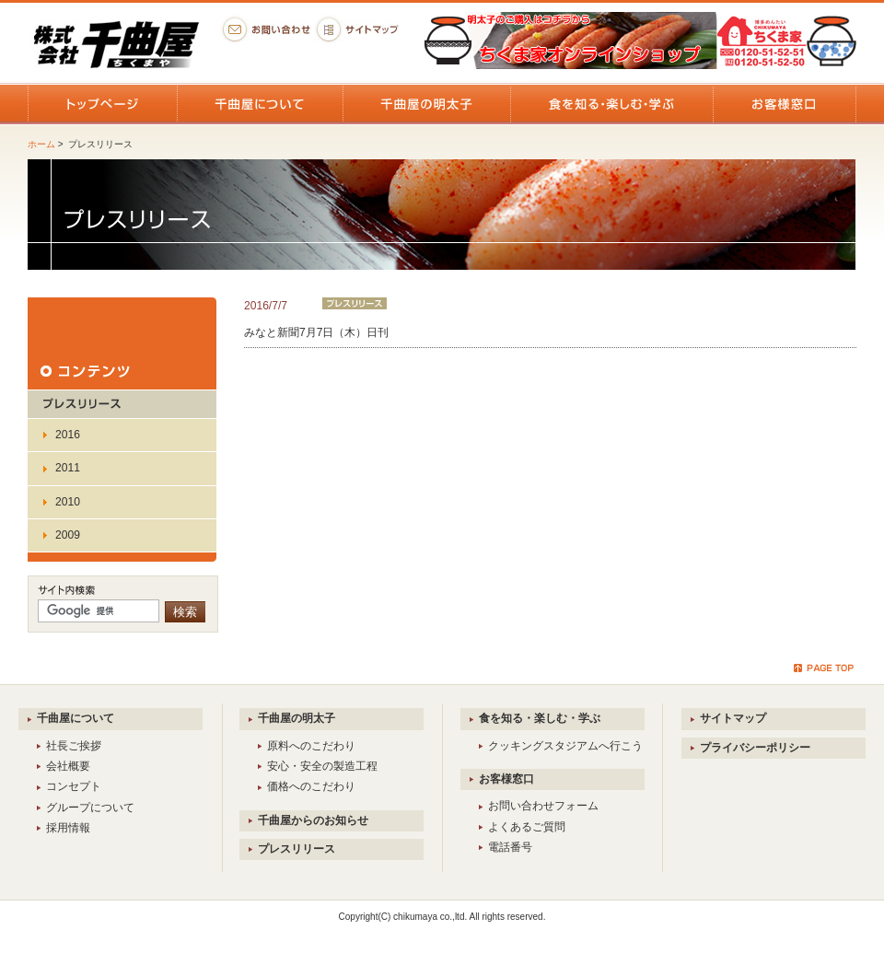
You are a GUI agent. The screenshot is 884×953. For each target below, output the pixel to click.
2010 (67, 501)
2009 (67, 535)
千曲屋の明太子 (296, 718)
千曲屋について (75, 718)
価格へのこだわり (311, 786)
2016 (67, 434)
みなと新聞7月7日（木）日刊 (316, 332)
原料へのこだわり (311, 745)
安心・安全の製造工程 (322, 766)
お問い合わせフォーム (543, 805)
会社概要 (68, 766)
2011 (67, 467)
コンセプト (73, 786)
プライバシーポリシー (755, 747)
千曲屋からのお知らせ (313, 820)
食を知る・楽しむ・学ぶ (539, 718)
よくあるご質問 (526, 826)
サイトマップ (733, 718)
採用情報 (68, 827)
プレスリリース (296, 849)
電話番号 (510, 847)
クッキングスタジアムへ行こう (565, 745)
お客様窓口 (506, 779)
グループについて (90, 807)
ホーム (41, 144)
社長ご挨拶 (73, 745)
